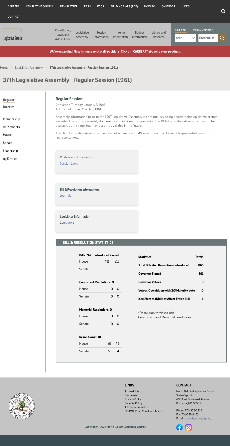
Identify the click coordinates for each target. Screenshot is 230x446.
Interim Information (120, 35)
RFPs (87, 6)
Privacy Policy (133, 399)
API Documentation (136, 407)
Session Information (101, 35)
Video (186, 6)
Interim (8, 107)
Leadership (10, 151)
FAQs (100, 6)
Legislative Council (40, 6)
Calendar (168, 6)
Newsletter (69, 6)
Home (4, 68)
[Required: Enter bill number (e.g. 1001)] (208, 38)
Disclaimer (131, 395)
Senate (7, 143)
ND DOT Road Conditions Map (144, 411)
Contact (14, 16)
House (7, 135)
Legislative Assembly (82, 35)
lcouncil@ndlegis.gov (198, 418)
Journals (65, 195)
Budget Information (139, 35)
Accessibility (132, 391)
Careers (14, 6)
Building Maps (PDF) (124, 6)
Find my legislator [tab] (202, 30)
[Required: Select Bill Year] (185, 38)
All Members (11, 127)
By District (10, 159)
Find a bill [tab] (180, 30)
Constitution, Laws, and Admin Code (63, 35)
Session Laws (69, 163)
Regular (9, 100)
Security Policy (133, 403)
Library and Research (159, 35)
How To (149, 6)
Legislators (67, 222)
